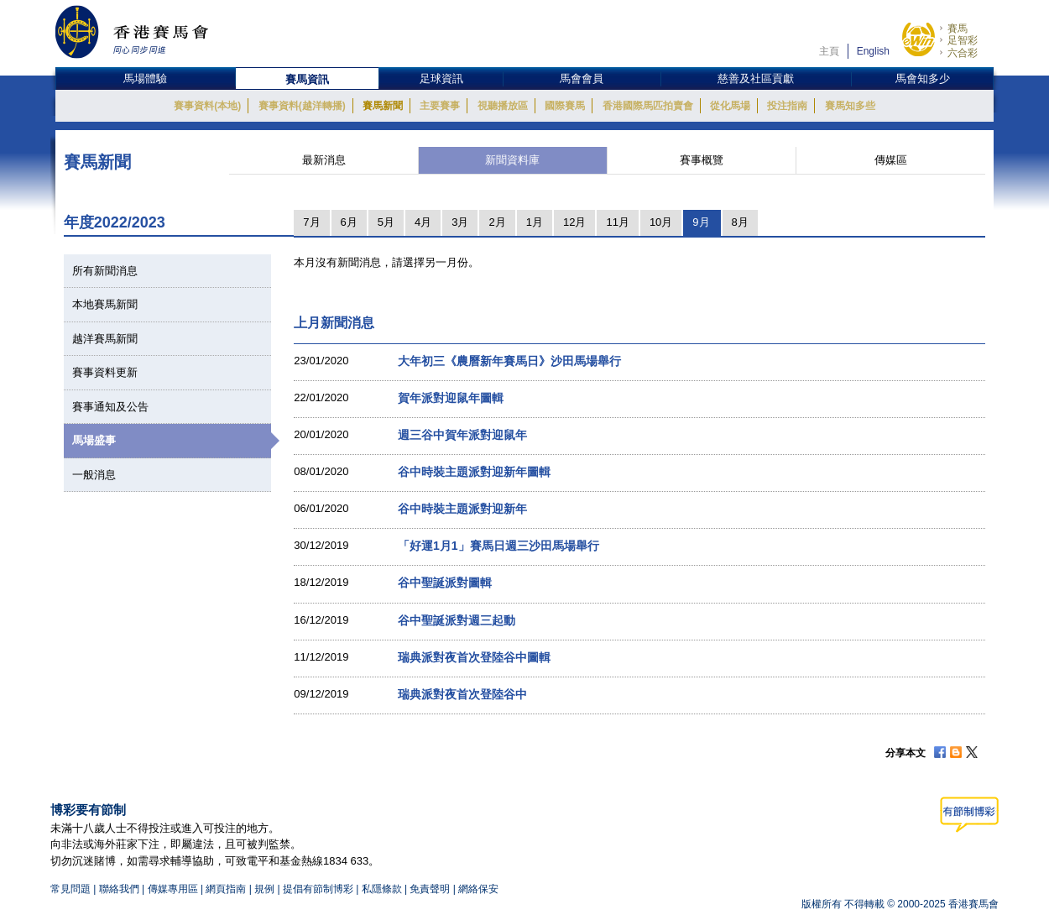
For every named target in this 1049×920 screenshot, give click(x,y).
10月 (661, 222)
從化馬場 (730, 106)
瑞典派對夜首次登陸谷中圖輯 (474, 657)
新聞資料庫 (512, 160)
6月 (349, 222)
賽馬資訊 (307, 79)
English (873, 51)
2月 (496, 222)
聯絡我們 (119, 889)
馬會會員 (581, 78)
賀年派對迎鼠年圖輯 (451, 398)
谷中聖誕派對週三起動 (456, 620)
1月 (534, 222)
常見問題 (70, 889)
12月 (574, 222)
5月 (386, 222)
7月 (311, 222)
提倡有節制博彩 (318, 889)
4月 (423, 222)
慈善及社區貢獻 (756, 78)
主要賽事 (440, 106)
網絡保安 (478, 889)
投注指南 (787, 106)
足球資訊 (441, 78)
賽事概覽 (701, 160)
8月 (740, 222)
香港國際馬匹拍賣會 (648, 106)
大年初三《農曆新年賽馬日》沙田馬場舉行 (509, 361)
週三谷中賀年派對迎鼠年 (462, 435)
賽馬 (957, 28)
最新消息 (324, 160)
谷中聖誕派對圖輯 (445, 582)
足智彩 (962, 40)
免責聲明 (430, 889)
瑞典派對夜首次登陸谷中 (462, 694)
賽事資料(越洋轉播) (302, 106)
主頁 (829, 51)
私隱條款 (382, 889)
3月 (459, 222)
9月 (700, 222)
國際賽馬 (565, 106)
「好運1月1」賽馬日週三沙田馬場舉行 (498, 545)
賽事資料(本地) (207, 106)
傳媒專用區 (173, 889)
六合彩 (962, 53)
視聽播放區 (503, 106)
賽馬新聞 (383, 106)
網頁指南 (226, 889)
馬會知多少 (922, 78)
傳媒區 (890, 160)
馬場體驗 (145, 78)
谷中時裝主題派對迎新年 (462, 508)
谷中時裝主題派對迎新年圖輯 (474, 471)
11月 (617, 222)
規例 (265, 889)
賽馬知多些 (850, 106)
